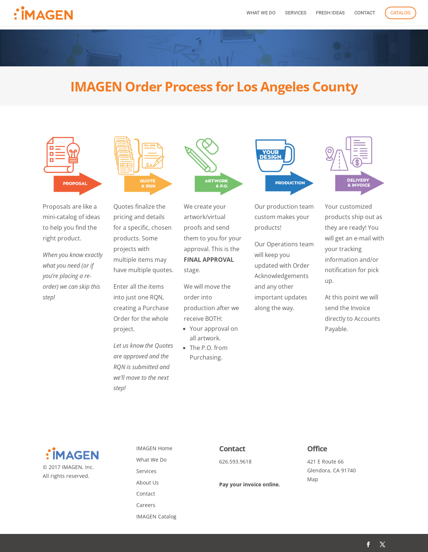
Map (312, 479)
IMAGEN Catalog (156, 516)
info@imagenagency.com (250, 470)
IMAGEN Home (154, 448)
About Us (147, 482)
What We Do (261, 12)
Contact (364, 12)
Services (295, 12)
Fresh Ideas (330, 12)
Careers (145, 504)
